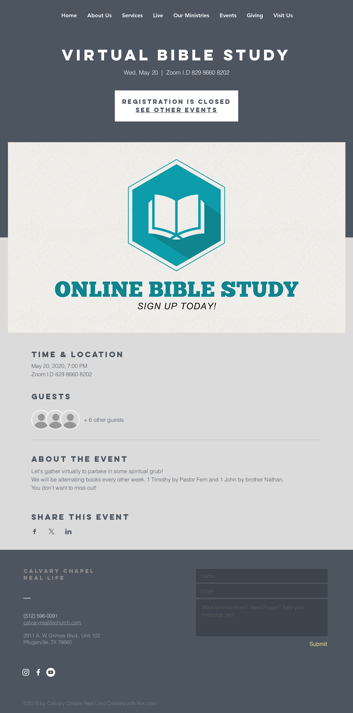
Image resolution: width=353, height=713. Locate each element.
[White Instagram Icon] (25, 672)
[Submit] (302, 644)
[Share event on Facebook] (34, 531)
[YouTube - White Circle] (50, 672)
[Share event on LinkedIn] (68, 531)
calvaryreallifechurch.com (52, 622)
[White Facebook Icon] (38, 672)
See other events (176, 110)
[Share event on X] (51, 531)
